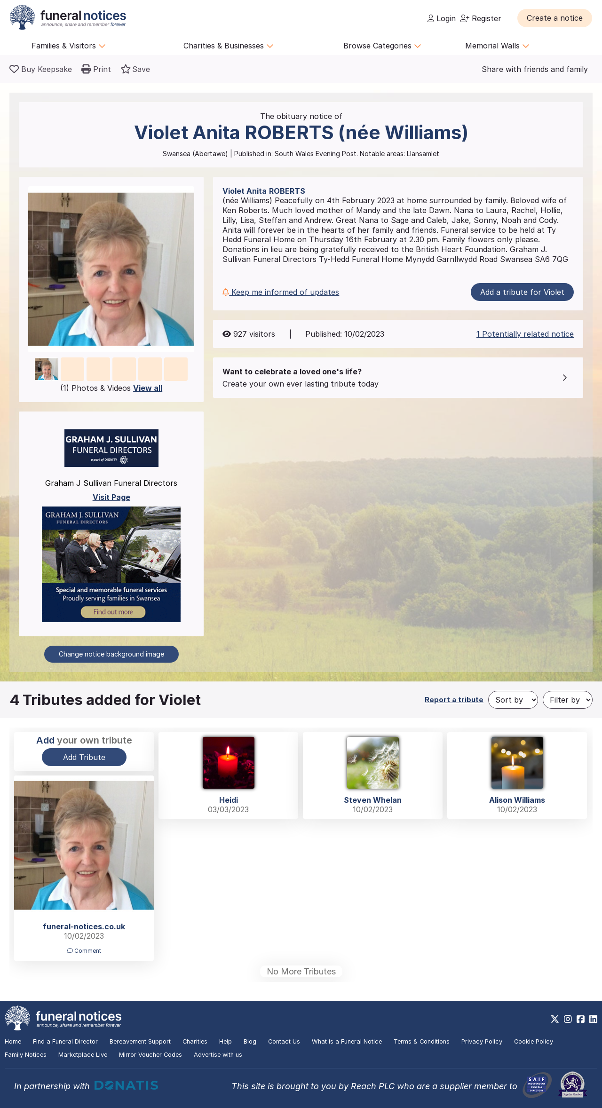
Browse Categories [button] (382, 45)
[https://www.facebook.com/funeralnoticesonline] (581, 1019)
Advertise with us (218, 1054)
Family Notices (26, 1054)
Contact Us (284, 1041)
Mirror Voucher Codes (150, 1054)
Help (225, 1041)
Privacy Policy (481, 1041)
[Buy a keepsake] (40, 69)
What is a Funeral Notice (347, 1041)
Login (442, 18)
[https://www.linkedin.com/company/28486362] (593, 1019)
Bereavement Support (140, 1041)
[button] (554, 18)
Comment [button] (84, 950)
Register (480, 18)
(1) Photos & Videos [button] (111, 388)
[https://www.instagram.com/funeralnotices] (568, 1019)
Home (13, 1041)
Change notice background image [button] (111, 654)
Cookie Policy (533, 1041)
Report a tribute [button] (454, 699)
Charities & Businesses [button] (228, 45)
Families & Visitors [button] (69, 45)
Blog (250, 1041)
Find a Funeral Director (65, 1041)
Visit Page (111, 497)
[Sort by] (513, 700)
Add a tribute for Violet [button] (522, 292)
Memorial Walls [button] (497, 45)
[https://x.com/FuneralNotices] (554, 1019)
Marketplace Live (82, 1054)
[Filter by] (568, 700)
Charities (194, 1041)
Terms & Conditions (422, 1041)
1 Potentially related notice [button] (525, 334)
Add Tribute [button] (84, 757)
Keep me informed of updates (280, 292)
